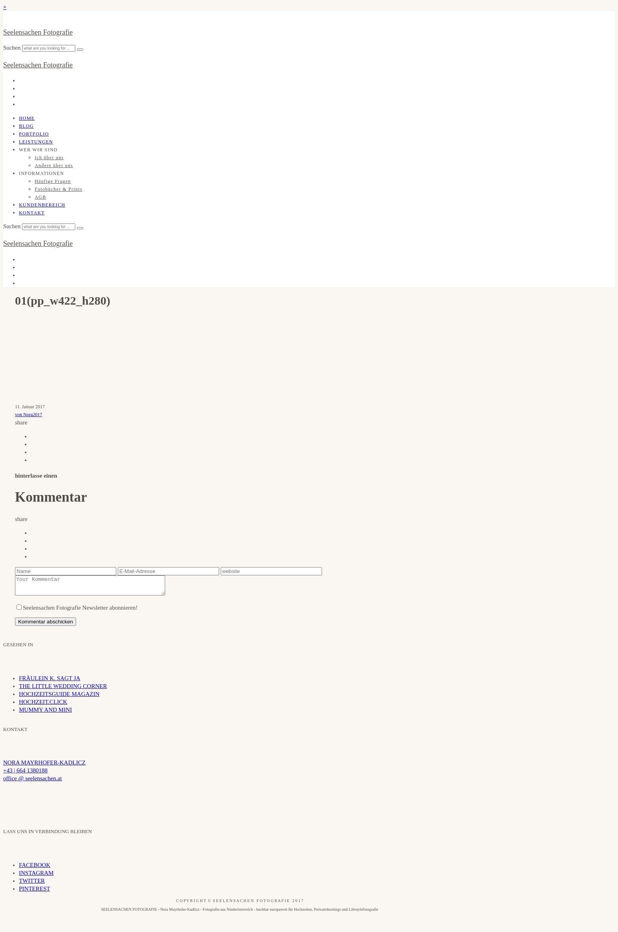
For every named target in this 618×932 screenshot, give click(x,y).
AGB (40, 197)
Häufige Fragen (53, 181)
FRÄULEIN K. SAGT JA (49, 682)
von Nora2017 (28, 414)
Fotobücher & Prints (58, 189)
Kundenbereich (42, 205)
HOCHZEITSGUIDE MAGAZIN (59, 697)
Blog (26, 126)
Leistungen (36, 142)
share (21, 422)
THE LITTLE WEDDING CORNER (63, 689)
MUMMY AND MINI (45, 713)
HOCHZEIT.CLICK (43, 705)
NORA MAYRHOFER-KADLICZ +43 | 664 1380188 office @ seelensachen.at (44, 774)
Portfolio (34, 134)
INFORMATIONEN (41, 173)
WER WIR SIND (38, 150)
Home (27, 118)
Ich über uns (49, 157)
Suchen (12, 48)
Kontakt (32, 213)
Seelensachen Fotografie (38, 32)
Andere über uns (54, 165)
